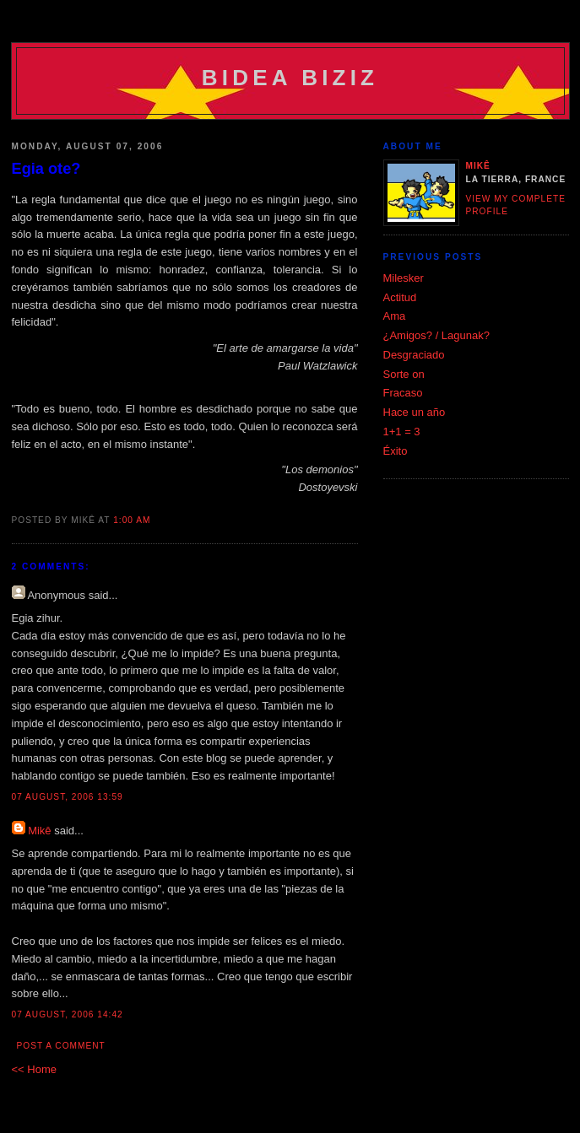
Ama (394, 316)
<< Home (34, 1069)
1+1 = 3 (401, 431)
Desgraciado (414, 354)
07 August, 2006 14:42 (67, 1014)
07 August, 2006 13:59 (67, 796)
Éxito (395, 451)
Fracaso (403, 392)
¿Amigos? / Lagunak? (436, 335)
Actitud (400, 297)
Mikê (39, 830)
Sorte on (404, 374)
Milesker (403, 278)
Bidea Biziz (290, 77)
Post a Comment (61, 1045)
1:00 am (131, 520)
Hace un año (414, 412)
